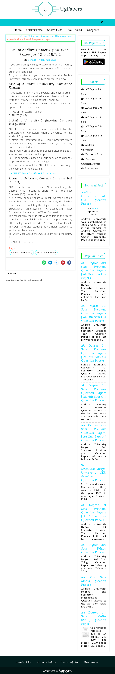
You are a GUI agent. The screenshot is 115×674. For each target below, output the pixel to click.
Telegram (93, 30)
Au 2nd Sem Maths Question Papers (93, 580)
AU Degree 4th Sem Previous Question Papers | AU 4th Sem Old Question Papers (93, 313)
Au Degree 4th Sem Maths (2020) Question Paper (93, 617)
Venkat (95, 208)
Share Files (54, 30)
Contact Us (23, 662)
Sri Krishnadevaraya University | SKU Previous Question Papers (93, 472)
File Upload (74, 30)
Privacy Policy (46, 662)
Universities (34, 30)
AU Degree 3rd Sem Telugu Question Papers (93, 548)
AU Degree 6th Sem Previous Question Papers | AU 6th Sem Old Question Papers (93, 392)
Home (18, 30)
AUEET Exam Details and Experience (34, 173)
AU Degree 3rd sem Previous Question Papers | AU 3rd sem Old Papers (93, 270)
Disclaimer (91, 662)
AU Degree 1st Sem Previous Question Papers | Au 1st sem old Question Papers (93, 512)
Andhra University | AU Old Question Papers (93, 197)
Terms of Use (70, 662)
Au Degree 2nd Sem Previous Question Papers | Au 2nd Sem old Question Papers (93, 432)
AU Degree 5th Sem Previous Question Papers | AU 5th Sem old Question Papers (93, 353)
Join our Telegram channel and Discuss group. (59, 35)
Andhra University (21, 252)
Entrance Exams (46, 252)
